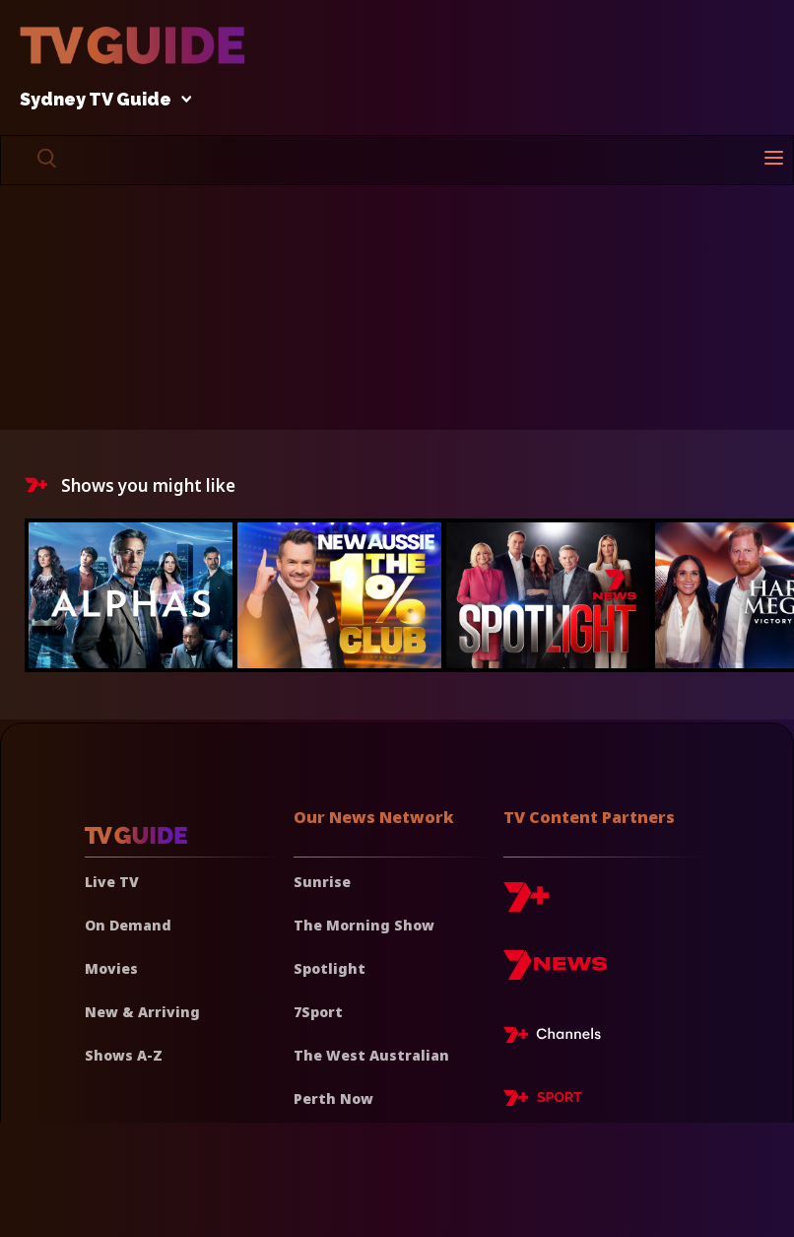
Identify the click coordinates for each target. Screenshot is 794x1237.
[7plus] (526, 904)
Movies (111, 968)
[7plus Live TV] (557, 1038)
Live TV (112, 881)
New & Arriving (142, 1011)
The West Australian (371, 1055)
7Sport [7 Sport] (318, 1011)
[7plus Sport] (542, 1101)
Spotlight (329, 968)
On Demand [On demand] (128, 925)
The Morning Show (364, 925)
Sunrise (322, 881)
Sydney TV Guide (100, 100)
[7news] (555, 972)
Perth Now (333, 1098)
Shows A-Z (124, 1055)
